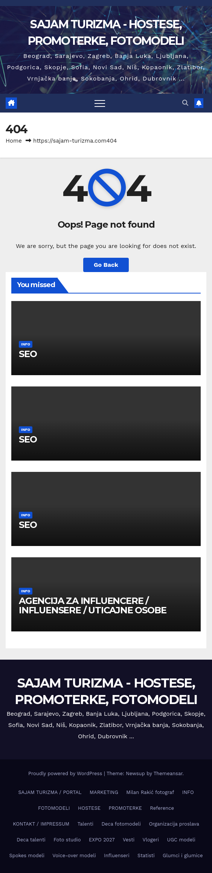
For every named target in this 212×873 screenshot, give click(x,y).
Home (14, 140)
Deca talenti (31, 840)
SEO (28, 353)
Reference (162, 808)
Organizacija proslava (174, 824)
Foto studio (67, 840)
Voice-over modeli (74, 855)
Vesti (128, 840)
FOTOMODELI (54, 808)
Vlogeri (151, 840)
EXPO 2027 (101, 840)
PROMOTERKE (125, 808)
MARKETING (104, 792)
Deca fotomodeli (121, 824)
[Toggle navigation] (100, 103)
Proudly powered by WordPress (66, 773)
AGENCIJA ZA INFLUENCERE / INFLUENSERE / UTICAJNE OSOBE (92, 605)
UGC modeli (181, 840)
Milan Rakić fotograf (150, 792)
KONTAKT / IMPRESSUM (41, 824)
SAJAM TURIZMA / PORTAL (49, 792)
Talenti (85, 824)
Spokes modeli (26, 855)
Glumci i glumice (183, 855)
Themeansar (168, 773)
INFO (25, 344)
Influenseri (117, 855)
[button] (185, 102)
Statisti (146, 855)
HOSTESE (89, 808)
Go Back (106, 264)
